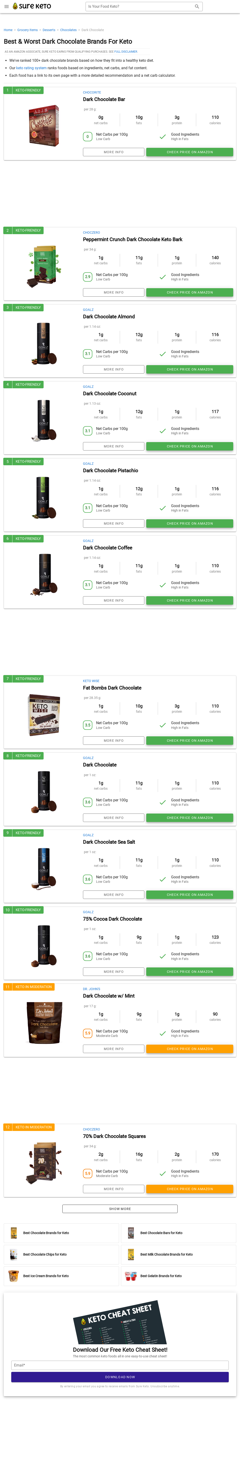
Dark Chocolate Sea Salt (109, 842)
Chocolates (68, 30)
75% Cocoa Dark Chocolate (112, 919)
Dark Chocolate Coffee (107, 548)
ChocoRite (92, 92)
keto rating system (31, 68)
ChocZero (91, 232)
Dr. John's (91, 989)
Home (8, 30)
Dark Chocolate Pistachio (110, 470)
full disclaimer (125, 51)
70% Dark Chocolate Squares (114, 1136)
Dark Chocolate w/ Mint (109, 996)
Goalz (88, 310)
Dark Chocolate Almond (109, 317)
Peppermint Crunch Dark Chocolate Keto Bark (132, 239)
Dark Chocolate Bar (104, 99)
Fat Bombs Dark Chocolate (112, 688)
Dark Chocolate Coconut (109, 393)
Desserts (49, 30)
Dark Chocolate (99, 765)
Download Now (120, 1377)
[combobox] (144, 6)
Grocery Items (27, 30)
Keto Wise (91, 681)
